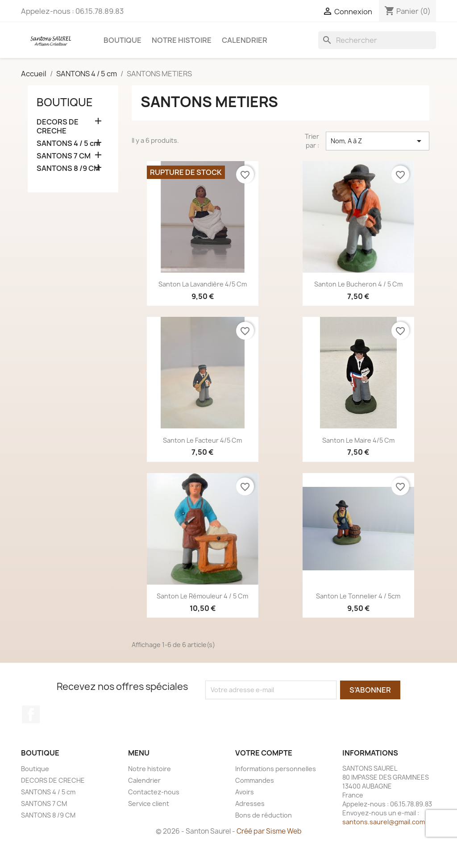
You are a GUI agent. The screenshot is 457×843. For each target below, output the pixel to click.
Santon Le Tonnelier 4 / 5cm (358, 596)
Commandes (254, 780)
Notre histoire (182, 40)
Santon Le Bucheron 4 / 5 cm (358, 284)
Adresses (250, 803)
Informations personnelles (275, 768)
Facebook (31, 714)
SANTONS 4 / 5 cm (68, 143)
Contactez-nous (153, 792)
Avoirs (244, 792)
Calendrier (244, 40)
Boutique (122, 40)
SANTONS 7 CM (64, 156)
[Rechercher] (377, 40)
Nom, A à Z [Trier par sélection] (377, 141)
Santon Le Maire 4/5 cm (358, 440)
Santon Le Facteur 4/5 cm (202, 440)
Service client (148, 803)
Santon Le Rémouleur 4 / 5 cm (202, 596)
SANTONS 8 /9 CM (68, 168)
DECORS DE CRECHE (58, 126)
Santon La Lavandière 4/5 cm (202, 284)
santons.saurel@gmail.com (383, 822)
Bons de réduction (263, 815)
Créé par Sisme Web (269, 831)
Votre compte (263, 753)
